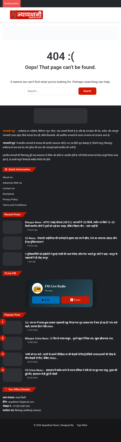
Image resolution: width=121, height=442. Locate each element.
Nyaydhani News (50, 425)
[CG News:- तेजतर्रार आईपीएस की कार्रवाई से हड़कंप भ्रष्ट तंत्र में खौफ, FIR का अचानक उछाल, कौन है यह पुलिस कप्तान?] (12, 243)
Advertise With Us (12, 182)
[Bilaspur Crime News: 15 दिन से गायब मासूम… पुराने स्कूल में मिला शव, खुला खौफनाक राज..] (12, 343)
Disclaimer (8, 193)
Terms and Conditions (14, 204)
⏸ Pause (75, 299)
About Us (8, 177)
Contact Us (9, 188)
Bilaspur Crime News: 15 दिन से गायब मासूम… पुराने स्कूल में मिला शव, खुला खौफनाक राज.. (69, 338)
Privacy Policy (10, 199)
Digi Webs (82, 425)
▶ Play (46, 299)
